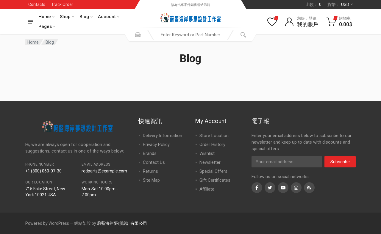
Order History (212, 144)
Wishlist (207, 153)
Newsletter (210, 162)
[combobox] (190, 35)
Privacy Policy (156, 144)
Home (46, 16)
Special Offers (213, 171)
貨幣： (340, 4)
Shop (67, 16)
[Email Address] (287, 161)
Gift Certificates (214, 180)
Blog (86, 16)
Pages (46, 26)
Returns (150, 171)
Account (108, 16)
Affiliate (206, 189)
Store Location (214, 135)
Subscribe (340, 161)
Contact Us (154, 162)
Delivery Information (162, 135)
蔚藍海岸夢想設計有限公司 (122, 223)
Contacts (36, 4)
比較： (313, 4)
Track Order (62, 4)
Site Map (151, 180)
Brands (150, 153)
